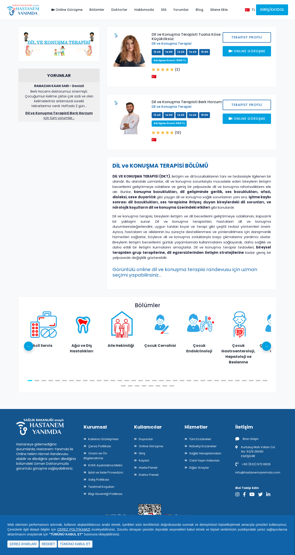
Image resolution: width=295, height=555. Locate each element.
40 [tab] (151, 385)
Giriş (142, 453)
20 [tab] (161, 380)
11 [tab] (99, 380)
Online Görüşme (67, 9)
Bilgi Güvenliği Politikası (105, 494)
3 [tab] (43, 380)
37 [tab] (130, 385)
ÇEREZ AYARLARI (23, 544)
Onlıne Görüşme (247, 51)
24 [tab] (189, 380)
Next (266, 346)
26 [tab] (203, 380)
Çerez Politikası (99, 446)
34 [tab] (258, 380)
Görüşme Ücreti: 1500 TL (169, 60)
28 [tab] (216, 380)
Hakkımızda (144, 9)
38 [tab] (137, 385)
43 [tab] (171, 385)
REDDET (48, 544)
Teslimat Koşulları (101, 487)
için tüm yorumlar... (59, 115)
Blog (199, 9)
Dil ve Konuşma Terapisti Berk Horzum (187, 102)
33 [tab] (251, 380)
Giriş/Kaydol (272, 9)
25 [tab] (196, 380)
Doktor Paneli (149, 475)
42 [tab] (164, 385)
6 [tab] (64, 380)
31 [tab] (237, 380)
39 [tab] (144, 385)
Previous (28, 346)
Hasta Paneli (148, 467)
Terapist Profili (246, 37)
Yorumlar (181, 9)
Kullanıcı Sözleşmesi (103, 439)
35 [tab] (265, 380)
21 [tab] (168, 380)
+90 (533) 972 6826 (253, 464)
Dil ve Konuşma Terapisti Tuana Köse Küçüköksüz (186, 36)
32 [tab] (244, 380)
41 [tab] (158, 385)
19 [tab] (154, 380)
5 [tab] (57, 380)
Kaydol (144, 460)
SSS (163, 9)
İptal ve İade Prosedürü (105, 472)
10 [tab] (92, 380)
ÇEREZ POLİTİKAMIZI (73, 529)
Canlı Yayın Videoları (204, 460)
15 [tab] (126, 380)
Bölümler (96, 9)
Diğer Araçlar (199, 467)
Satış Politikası (98, 479)
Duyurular (146, 439)
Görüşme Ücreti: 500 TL (169, 123)
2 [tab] (37, 380)
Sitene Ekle (219, 9)
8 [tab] (78, 380)
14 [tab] (120, 380)
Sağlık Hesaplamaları (205, 453)
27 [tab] (209, 380)
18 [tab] (147, 380)
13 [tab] (113, 380)
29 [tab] (223, 380)
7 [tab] (71, 380)
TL (253, 9)
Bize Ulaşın (247, 439)
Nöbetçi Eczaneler (203, 446)
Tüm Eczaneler (200, 439)
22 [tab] (175, 380)
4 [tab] (50, 380)
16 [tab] (133, 380)
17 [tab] (140, 380)
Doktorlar (119, 9)
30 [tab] (230, 380)
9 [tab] (85, 380)
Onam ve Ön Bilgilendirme (95, 455)
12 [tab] (106, 380)
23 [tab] (182, 380)
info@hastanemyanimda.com (257, 472)
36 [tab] (123, 385)
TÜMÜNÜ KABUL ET (75, 544)
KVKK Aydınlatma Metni (105, 465)
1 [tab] (30, 380)
